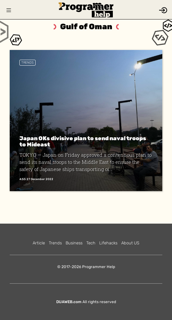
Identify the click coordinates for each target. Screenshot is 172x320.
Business (74, 242)
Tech (90, 242)
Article (39, 242)
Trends (27, 63)
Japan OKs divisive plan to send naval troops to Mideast (82, 141)
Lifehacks (108, 242)
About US (130, 242)
